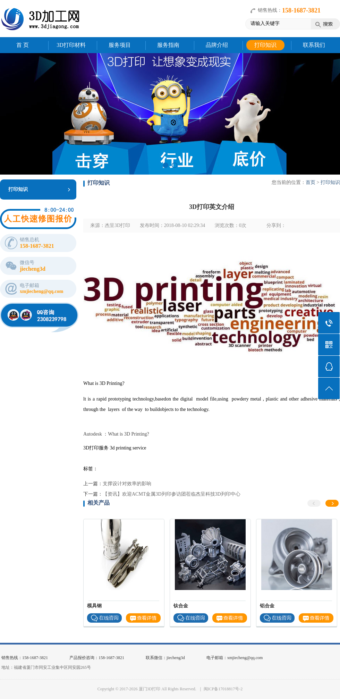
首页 (310, 182)
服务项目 (120, 45)
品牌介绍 (217, 45)
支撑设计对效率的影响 (127, 483)
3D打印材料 (71, 45)
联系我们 (314, 45)
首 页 (22, 45)
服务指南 (168, 45)
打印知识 (265, 45)
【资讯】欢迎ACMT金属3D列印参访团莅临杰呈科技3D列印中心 (171, 494)
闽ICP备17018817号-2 (223, 689)
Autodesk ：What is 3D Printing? (116, 434)
